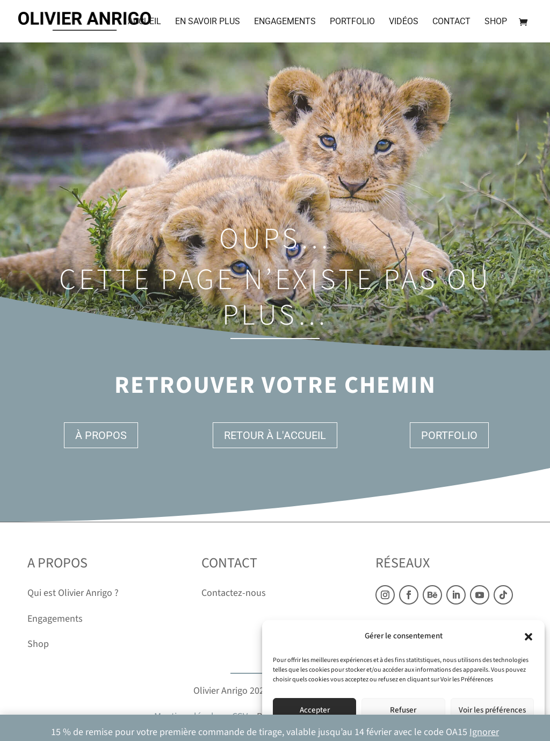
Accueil (144, 22)
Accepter (315, 710)
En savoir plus (207, 22)
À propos (101, 435)
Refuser (403, 710)
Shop (495, 22)
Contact (451, 22)
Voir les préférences (492, 710)
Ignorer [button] (484, 732)
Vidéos (403, 22)
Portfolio (352, 22)
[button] (528, 636)
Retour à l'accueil (275, 435)
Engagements (285, 22)
